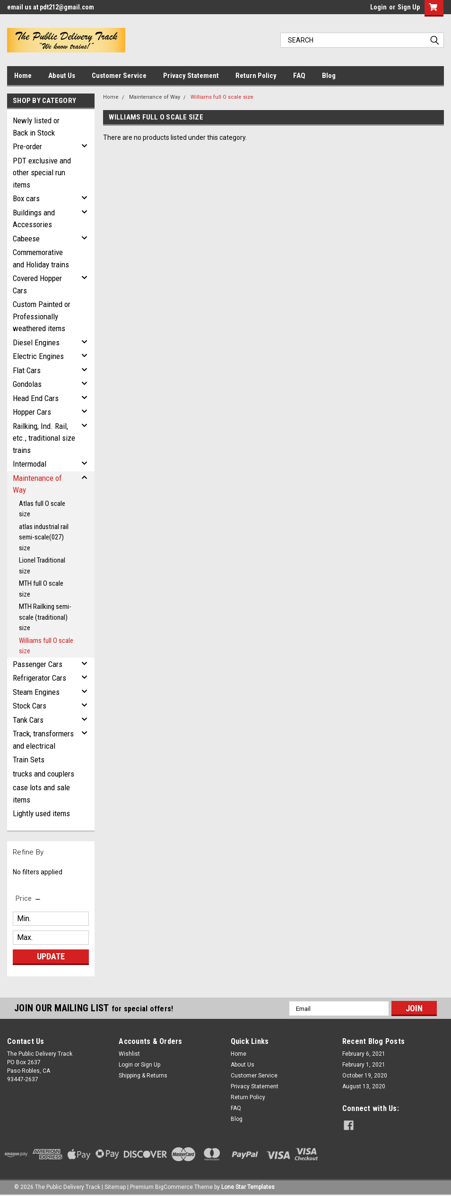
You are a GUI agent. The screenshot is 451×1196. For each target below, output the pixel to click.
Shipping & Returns (143, 1075)
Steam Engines (36, 692)
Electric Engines (38, 356)
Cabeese (26, 238)
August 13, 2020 (363, 1086)
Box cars (26, 198)
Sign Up (409, 7)
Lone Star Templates (248, 1186)
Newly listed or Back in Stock (36, 126)
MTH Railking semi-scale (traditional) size (45, 617)
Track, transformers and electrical (43, 740)
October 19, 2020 (364, 1075)
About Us (61, 75)
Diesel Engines (36, 342)
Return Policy (256, 75)
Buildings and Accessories (34, 219)
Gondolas (27, 384)
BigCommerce (174, 1186)
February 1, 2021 (363, 1064)
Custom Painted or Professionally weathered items (41, 316)
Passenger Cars (37, 664)
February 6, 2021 (363, 1054)
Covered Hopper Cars (37, 284)
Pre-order (27, 146)
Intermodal (29, 464)
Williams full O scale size (46, 646)
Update (51, 956)
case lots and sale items (41, 793)
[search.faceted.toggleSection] (28, 898)
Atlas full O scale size (42, 509)
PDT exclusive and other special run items (42, 172)
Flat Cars (27, 370)
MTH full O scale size (41, 588)
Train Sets (28, 759)
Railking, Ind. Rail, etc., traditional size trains (44, 438)
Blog (329, 75)
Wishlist (129, 1054)
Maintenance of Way (37, 484)
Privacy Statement (191, 75)
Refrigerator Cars (39, 678)
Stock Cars (29, 705)
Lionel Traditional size (42, 565)
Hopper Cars (32, 412)
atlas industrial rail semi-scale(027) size (44, 537)
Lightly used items (41, 813)
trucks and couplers (43, 773)
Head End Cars (36, 398)
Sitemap (115, 1186)
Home (23, 75)
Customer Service (119, 75)
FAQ (299, 75)
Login (378, 7)
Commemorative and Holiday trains (41, 258)
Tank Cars (28, 720)
